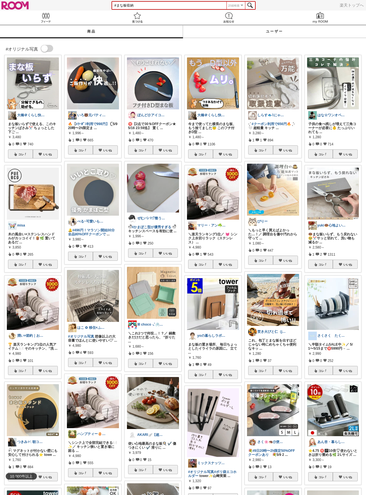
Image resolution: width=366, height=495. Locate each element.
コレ (22, 154)
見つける (137, 18)
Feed (46, 18)
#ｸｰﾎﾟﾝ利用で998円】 (92, 124)
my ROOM (320, 18)
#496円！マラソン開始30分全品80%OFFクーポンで (91, 232)
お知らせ (228, 18)
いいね (47, 154)
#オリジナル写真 (81, 336)
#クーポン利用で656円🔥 (271, 124)
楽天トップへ (352, 5)
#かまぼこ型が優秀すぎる (152, 227)
